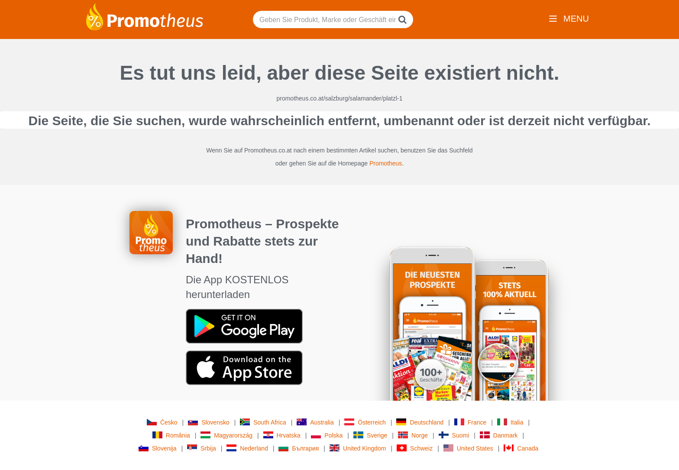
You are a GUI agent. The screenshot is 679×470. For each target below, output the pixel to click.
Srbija (201, 448)
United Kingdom (358, 448)
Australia (315, 422)
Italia (510, 422)
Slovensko (209, 422)
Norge (413, 435)
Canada (521, 448)
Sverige (370, 435)
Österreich (365, 422)
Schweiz (415, 448)
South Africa (263, 422)
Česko (162, 422)
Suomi (454, 435)
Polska (327, 435)
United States (468, 448)
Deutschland (419, 422)
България (298, 448)
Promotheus (385, 163)
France (470, 422)
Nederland (247, 448)
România (171, 435)
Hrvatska (282, 435)
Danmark (499, 435)
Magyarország (226, 435)
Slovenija (158, 448)
